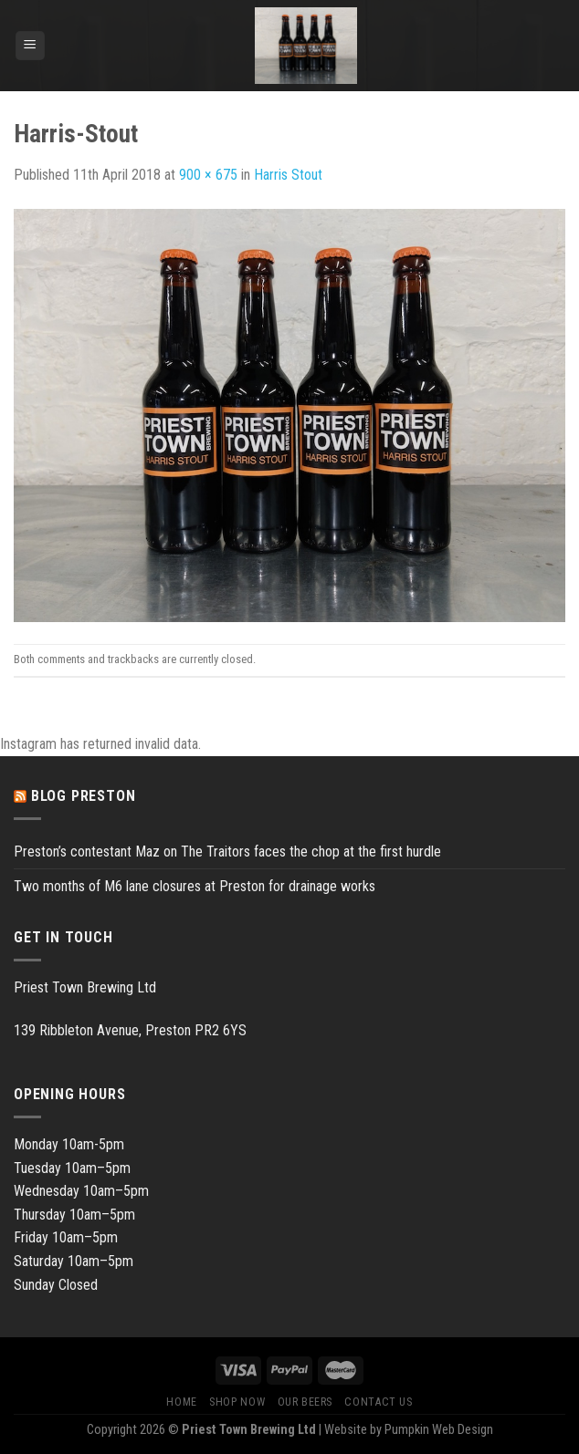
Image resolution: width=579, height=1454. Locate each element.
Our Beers (305, 1402)
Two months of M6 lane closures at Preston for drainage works (194, 886)
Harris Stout (288, 174)
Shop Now (237, 1402)
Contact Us (378, 1402)
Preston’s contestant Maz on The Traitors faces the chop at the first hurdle (227, 851)
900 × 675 (208, 174)
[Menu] (31, 46)
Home (181, 1402)
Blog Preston (83, 796)
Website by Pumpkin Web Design (408, 1430)
